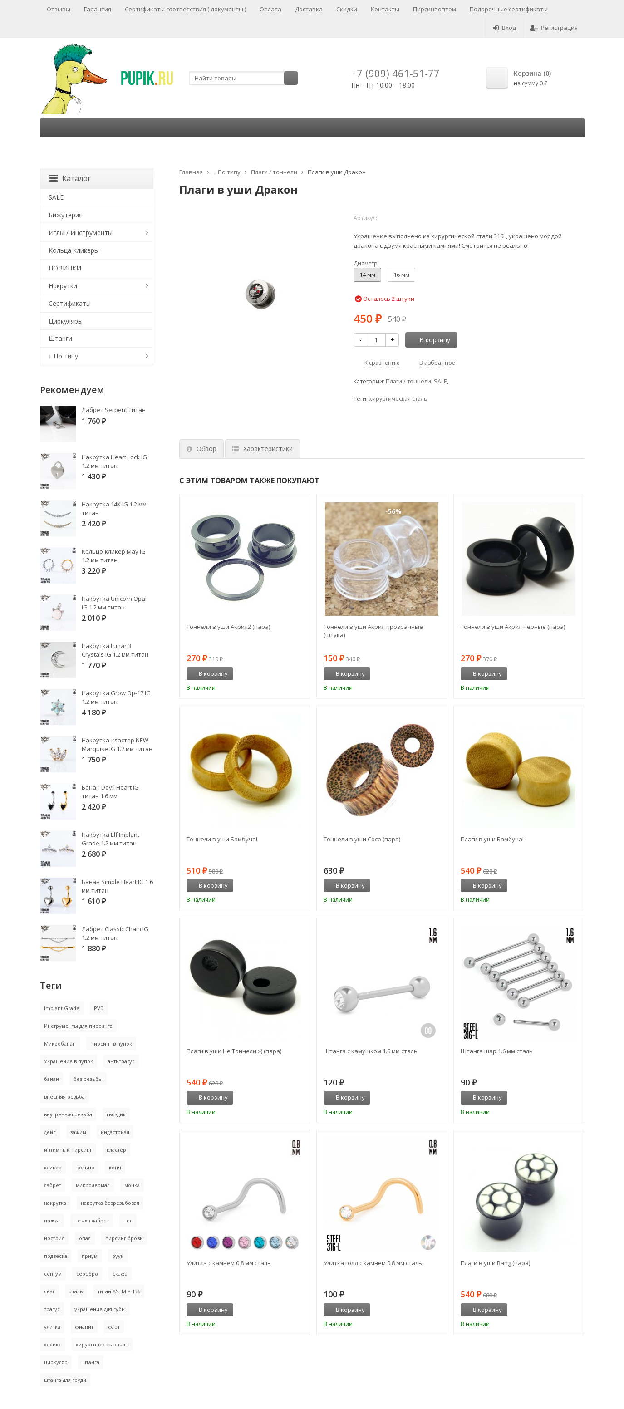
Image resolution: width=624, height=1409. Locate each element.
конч (115, 1167)
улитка (52, 1326)
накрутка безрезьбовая (110, 1202)
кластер (116, 1149)
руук (117, 1255)
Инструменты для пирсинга (78, 1025)
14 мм (367, 274)
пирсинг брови (124, 1238)
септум (53, 1273)
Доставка (309, 9)
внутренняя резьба (68, 1114)
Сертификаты (70, 303)
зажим (78, 1132)
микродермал (93, 1185)
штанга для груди (65, 1379)
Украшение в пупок (68, 1061)
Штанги (60, 338)
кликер (53, 1167)
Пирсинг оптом (434, 9)
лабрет (52, 1185)
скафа (120, 1273)
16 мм (401, 274)
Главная (191, 172)
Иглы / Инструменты (81, 232)
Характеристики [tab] (262, 448)
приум (90, 1255)
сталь (76, 1291)
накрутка (55, 1202)
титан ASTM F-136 (119, 1291)
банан (51, 1078)
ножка (52, 1220)
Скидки (346, 9)
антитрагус (121, 1061)
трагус (52, 1309)
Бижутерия (66, 215)
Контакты (385, 9)
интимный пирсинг (68, 1149)
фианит (84, 1326)
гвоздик (116, 1114)
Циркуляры (66, 321)
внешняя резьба (64, 1096)
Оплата (270, 9)
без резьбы (88, 1078)
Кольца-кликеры (74, 250)
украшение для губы (100, 1309)
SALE (440, 381)
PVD (99, 1008)
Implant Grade (61, 1008)
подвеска (55, 1255)
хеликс (52, 1344)
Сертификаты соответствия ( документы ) (185, 9)
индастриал (115, 1132)
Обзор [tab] (201, 448)
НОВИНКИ (65, 268)
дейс (50, 1132)
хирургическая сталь (398, 399)
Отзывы (58, 9)
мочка (132, 1185)
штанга (90, 1362)
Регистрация (554, 28)
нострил (54, 1238)
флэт (114, 1326)
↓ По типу (227, 172)
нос (128, 1220)
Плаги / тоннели (274, 172)
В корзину (429, 339)
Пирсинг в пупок (111, 1043)
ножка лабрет (91, 1220)
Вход (504, 28)
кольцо (85, 1167)
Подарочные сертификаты (509, 9)
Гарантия (97, 9)
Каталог (70, 178)
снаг (49, 1291)
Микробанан (60, 1043)
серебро (87, 1273)
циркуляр (56, 1362)
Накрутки (63, 285)
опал (85, 1238)
